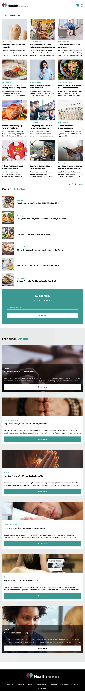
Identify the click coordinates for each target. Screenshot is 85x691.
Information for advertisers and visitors (64, 684)
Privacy (30, 684)
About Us (10, 684)
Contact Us (20, 684)
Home (4, 15)
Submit (42, 315)
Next (80, 184)
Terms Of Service (41, 684)
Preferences (42, 688)
